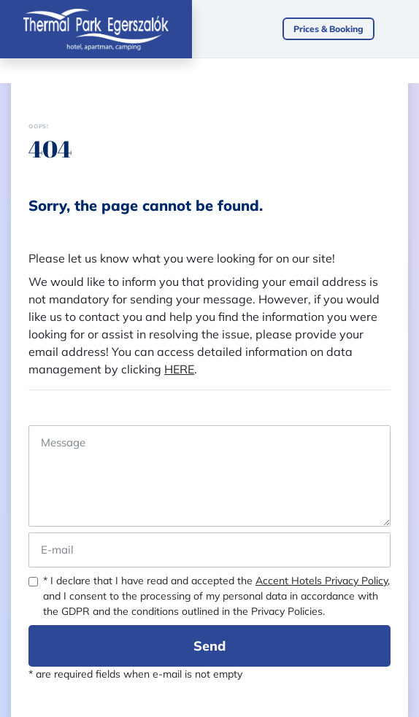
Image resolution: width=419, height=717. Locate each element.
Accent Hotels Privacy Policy (321, 580)
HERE (179, 369)
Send (209, 645)
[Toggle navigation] (404, 29)
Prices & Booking (328, 28)
